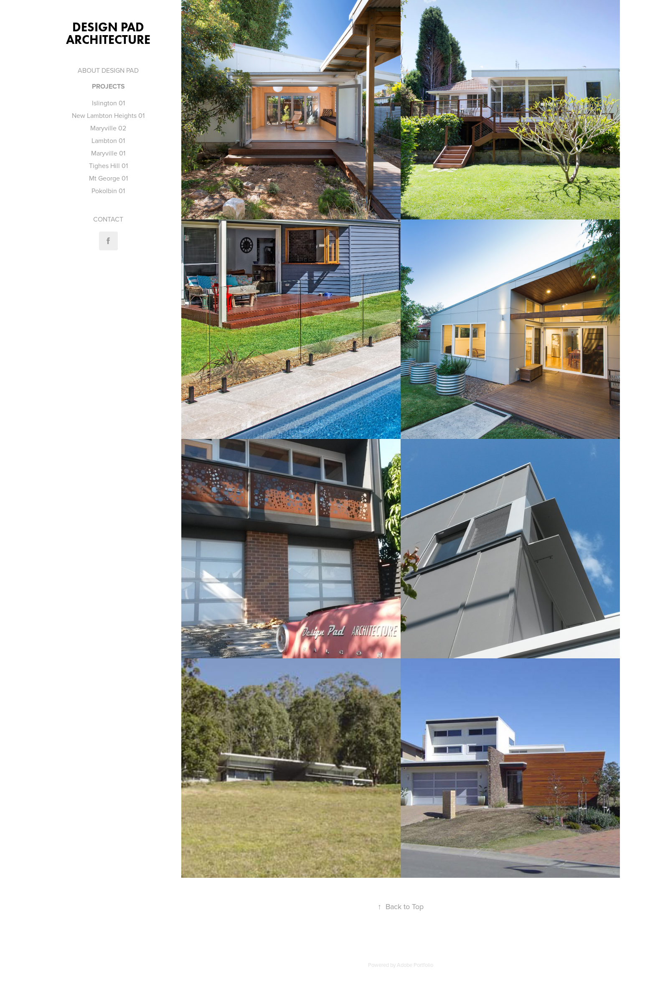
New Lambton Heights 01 (108, 115)
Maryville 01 (108, 153)
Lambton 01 (108, 140)
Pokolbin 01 (108, 190)
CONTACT (108, 219)
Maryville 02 (108, 128)
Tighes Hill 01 (108, 165)
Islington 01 (108, 102)
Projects (108, 86)
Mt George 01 (108, 178)
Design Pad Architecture (108, 33)
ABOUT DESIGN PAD (108, 70)
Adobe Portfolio (415, 965)
